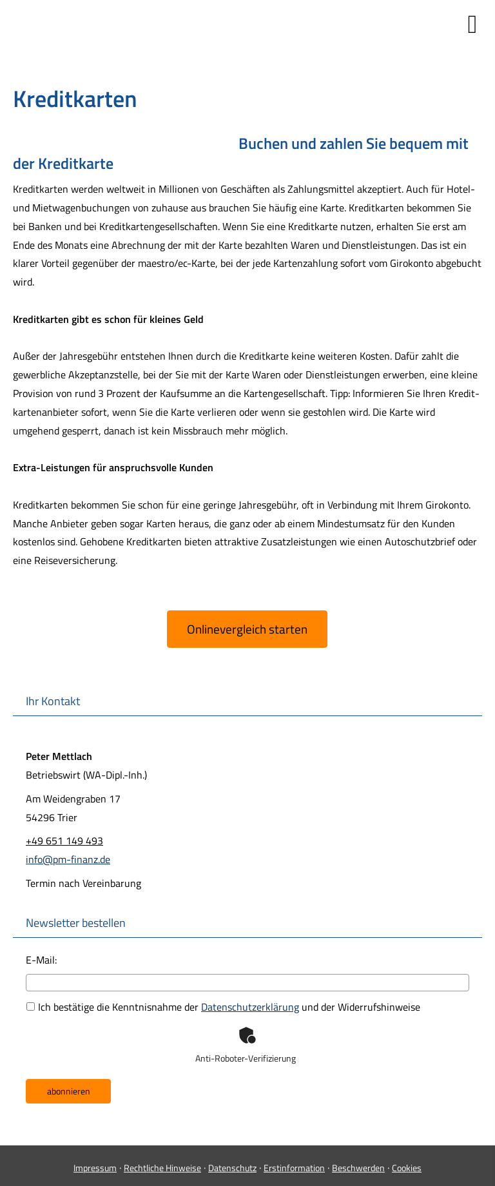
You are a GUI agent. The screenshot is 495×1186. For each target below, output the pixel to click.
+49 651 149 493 (64, 840)
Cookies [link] (407, 1167)
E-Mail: (41, 959)
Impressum (95, 1167)
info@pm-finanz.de (68, 859)
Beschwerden (358, 1167)
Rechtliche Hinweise (162, 1167)
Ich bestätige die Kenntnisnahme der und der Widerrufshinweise (223, 1007)
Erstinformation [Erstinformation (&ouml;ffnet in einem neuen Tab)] (294, 1167)
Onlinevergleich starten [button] (247, 628)
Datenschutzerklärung (250, 1007)
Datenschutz (232, 1167)
